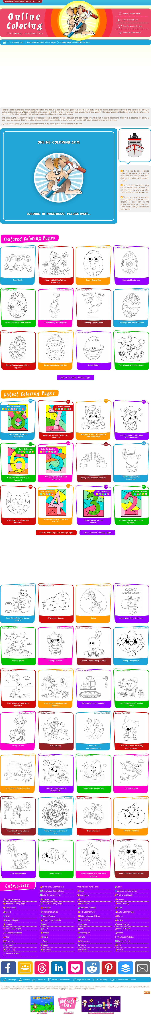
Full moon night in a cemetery (18, 788)
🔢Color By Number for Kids (50, 895)
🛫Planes (44, 941)
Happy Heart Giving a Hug (93, 788)
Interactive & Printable (35, 42)
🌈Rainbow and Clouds (123, 895)
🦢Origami (82, 945)
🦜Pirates (44, 945)
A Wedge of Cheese (55, 618)
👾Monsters (82, 924)
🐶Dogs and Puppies (11, 920)
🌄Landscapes (83, 895)
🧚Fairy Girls (83, 949)
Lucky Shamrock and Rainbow (93, 478)
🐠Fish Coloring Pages (86, 912)
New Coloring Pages (130, 20)
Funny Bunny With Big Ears (56, 323)
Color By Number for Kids (132, 26)
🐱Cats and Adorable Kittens (89, 916)
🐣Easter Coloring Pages (124, 912)
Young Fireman (18, 746)
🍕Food (81, 899)
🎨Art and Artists (9, 908)
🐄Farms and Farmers (49, 912)
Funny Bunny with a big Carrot (131, 365)
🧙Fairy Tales (46, 949)
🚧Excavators (8, 941)
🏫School (7, 912)
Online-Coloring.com (15, 42)
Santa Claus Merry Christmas (131, 618)
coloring (84, 987)
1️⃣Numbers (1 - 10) (122, 941)
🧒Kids (118, 945)
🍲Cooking (119, 899)
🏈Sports (118, 908)
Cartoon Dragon (131, 788)
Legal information (83, 980)
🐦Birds (6, 916)
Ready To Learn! (55, 661)
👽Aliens (44, 924)
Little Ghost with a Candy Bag (131, 873)
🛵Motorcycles (83, 941)
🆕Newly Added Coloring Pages (52, 891)
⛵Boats (80, 891)
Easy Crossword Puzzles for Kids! (101, 1013)
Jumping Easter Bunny (93, 323)
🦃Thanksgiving (84, 933)
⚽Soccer (118, 887)
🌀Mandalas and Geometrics (125, 891)
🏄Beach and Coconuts (87, 908)
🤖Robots (44, 929)
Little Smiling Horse (18, 873)
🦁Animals (45, 933)
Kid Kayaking (55, 746)
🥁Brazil (81, 929)
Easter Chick (93, 365)
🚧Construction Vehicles (124, 937)
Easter (44, 1013)
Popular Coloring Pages (132, 13)
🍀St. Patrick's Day (48, 899)
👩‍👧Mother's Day (84, 920)
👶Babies (118, 920)
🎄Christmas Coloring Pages (51, 903)
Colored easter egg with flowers (18, 323)
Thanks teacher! (93, 831)
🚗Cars (6, 937)
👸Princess (7, 924)
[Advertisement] (29, 76)
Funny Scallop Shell (131, 661)
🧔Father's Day (9, 949)
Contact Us (41, 980)
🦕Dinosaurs (8, 945)
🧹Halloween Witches (11, 954)
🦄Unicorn (119, 933)
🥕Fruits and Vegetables (12, 933)
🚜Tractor (81, 937)
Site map (26, 980)
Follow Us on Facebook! (132, 32)
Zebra (93, 618)
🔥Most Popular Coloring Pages (52, 887)
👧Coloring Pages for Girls (51, 920)
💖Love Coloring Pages (12, 929)
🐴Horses (119, 916)
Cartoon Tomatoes (131, 831)
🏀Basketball (46, 908)
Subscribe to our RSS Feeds (125, 980)
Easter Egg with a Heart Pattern (131, 323)
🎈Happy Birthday (122, 903)
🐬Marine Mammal (48, 916)
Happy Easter (17, 280)
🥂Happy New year (122, 929)
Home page (11, 980)
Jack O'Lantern (18, 661)
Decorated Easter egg (131, 280)
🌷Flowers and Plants (11, 899)
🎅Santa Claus (83, 903)
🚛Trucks (44, 937)
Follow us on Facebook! (61, 980)
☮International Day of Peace (88, 887)
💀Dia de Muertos (122, 924)
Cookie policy (102, 980)
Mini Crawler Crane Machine (93, 703)
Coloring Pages (50, 42)
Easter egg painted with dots (55, 365)
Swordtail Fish (55, 873)
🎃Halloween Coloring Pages (14, 903)
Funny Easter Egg (93, 280)
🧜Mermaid (119, 949)
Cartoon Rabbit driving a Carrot (93, 661)
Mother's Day (68, 1013)
